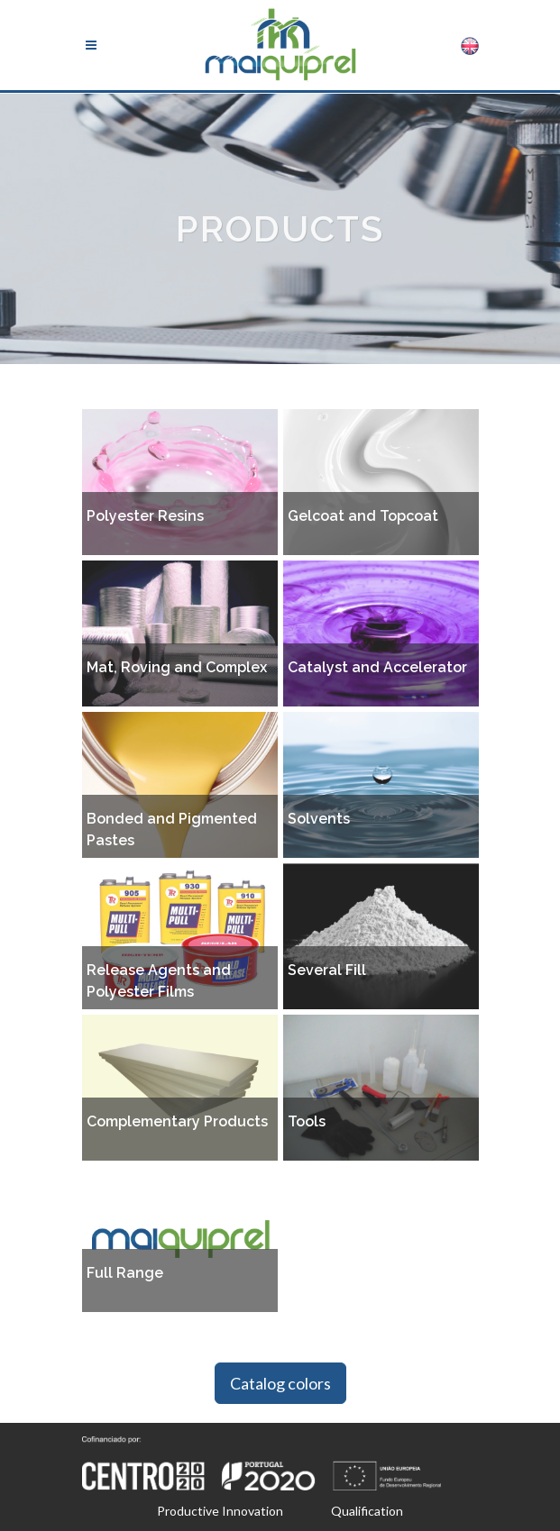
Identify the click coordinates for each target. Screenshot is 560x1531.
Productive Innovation (220, 1510)
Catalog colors (280, 1383)
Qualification (367, 1510)
